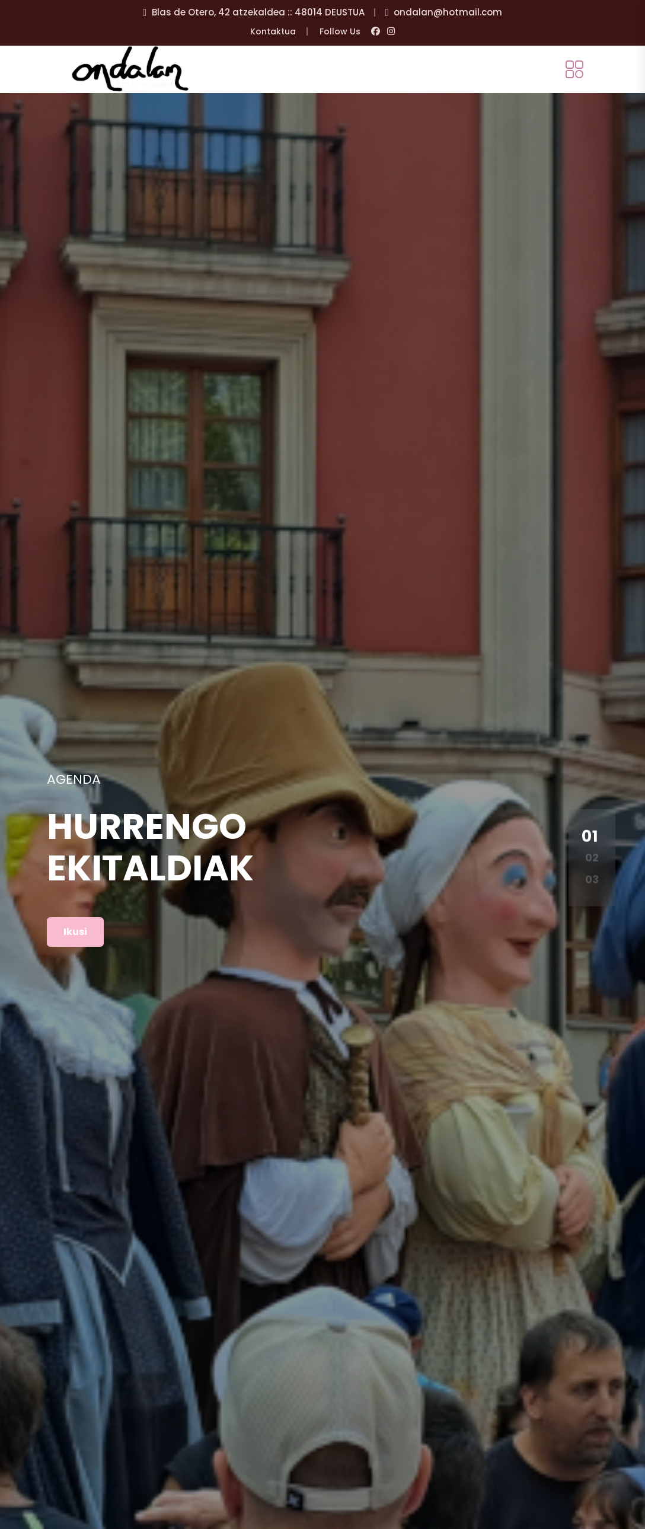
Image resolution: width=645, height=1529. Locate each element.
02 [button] (592, 857)
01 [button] (590, 836)
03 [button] (592, 879)
